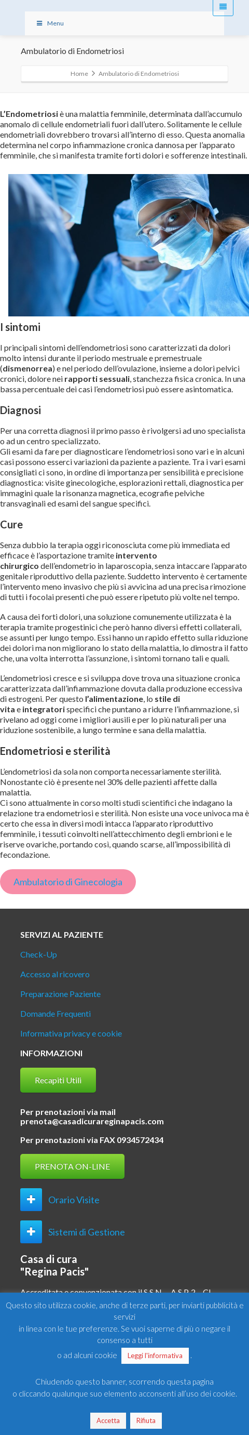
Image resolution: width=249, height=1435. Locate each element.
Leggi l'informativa (155, 1355)
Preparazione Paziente (60, 994)
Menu (49, 23)
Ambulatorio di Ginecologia (67, 881)
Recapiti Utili (58, 1080)
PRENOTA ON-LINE (72, 1166)
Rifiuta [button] (146, 1420)
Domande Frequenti (55, 1013)
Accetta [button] (108, 1420)
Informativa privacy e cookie (71, 1033)
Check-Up (38, 954)
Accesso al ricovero (55, 974)
